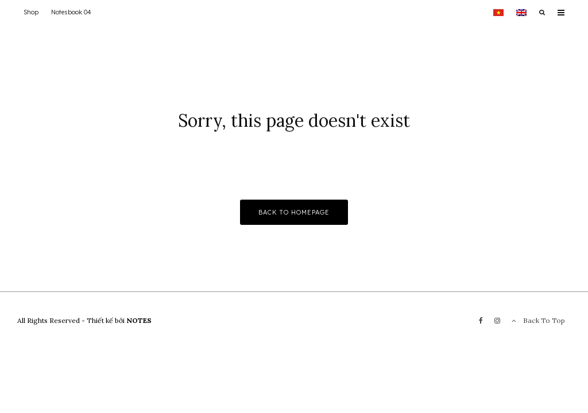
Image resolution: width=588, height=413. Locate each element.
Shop (31, 12)
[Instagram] (497, 320)
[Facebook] (481, 320)
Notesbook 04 (71, 12)
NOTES (139, 320)
